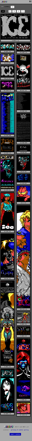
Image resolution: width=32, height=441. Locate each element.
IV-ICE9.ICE (7, 190)
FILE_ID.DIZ (7, 78)
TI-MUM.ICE (23, 399)
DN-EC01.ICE (23, 90)
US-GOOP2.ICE (7, 413)
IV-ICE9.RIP (23, 183)
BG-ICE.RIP (7, 63)
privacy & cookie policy (20, 430)
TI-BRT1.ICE (7, 366)
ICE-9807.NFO (23, 142)
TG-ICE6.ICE (7, 231)
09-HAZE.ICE (7, 51)
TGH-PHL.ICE (7, 278)
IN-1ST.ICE (23, 171)
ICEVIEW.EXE (23, 152)
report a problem (15, 434)
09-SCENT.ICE (23, 52)
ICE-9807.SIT (7, 153)
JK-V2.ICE (23, 203)
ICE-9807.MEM (7, 135)
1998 (2, 6)
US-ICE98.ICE (23, 415)
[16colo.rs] (4, 2)
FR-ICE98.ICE (7, 90)
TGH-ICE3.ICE (23, 309)
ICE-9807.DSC (23, 111)
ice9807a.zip (15, 40)
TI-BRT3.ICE (23, 336)
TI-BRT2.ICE (23, 324)
